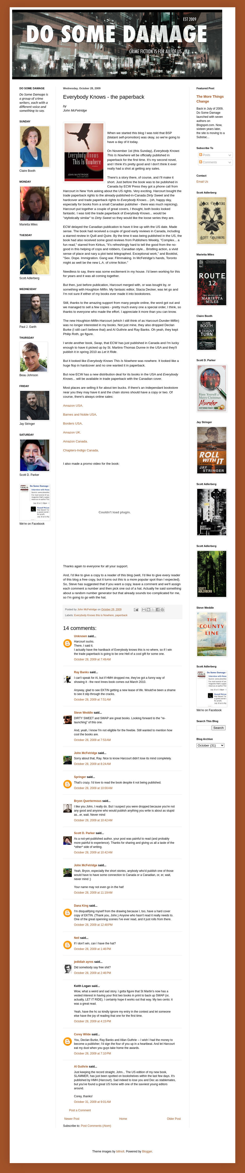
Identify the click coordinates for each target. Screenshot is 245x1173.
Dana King (81, 905)
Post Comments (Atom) (96, 1126)
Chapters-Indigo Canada (80, 450)
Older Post (174, 1119)
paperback (121, 615)
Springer (80, 777)
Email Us (202, 181)
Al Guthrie (81, 1066)
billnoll (120, 1151)
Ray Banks (81, 672)
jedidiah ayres (83, 962)
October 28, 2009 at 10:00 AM (93, 788)
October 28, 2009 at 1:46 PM (92, 949)
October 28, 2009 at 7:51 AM (92, 699)
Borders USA (72, 423)
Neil (76, 938)
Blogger (147, 1151)
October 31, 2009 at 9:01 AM (92, 1102)
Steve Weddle (83, 712)
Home (123, 1119)
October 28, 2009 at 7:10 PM (92, 1053)
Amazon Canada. (75, 441)
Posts (204, 155)
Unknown (80, 636)
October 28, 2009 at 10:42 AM (93, 820)
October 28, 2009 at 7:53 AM (92, 740)
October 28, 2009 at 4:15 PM (92, 1021)
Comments (208, 162)
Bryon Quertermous (87, 801)
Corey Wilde (82, 1034)
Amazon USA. (73, 405)
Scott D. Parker (84, 833)
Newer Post (71, 1119)
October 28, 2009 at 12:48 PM (93, 924)
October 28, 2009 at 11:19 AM (93, 892)
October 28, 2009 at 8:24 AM (92, 764)
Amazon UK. (72, 432)
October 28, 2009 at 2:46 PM (92, 973)
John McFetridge (85, 753)
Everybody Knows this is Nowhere (94, 615)
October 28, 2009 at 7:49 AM (92, 659)
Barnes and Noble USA (79, 414)
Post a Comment (80, 1110)
